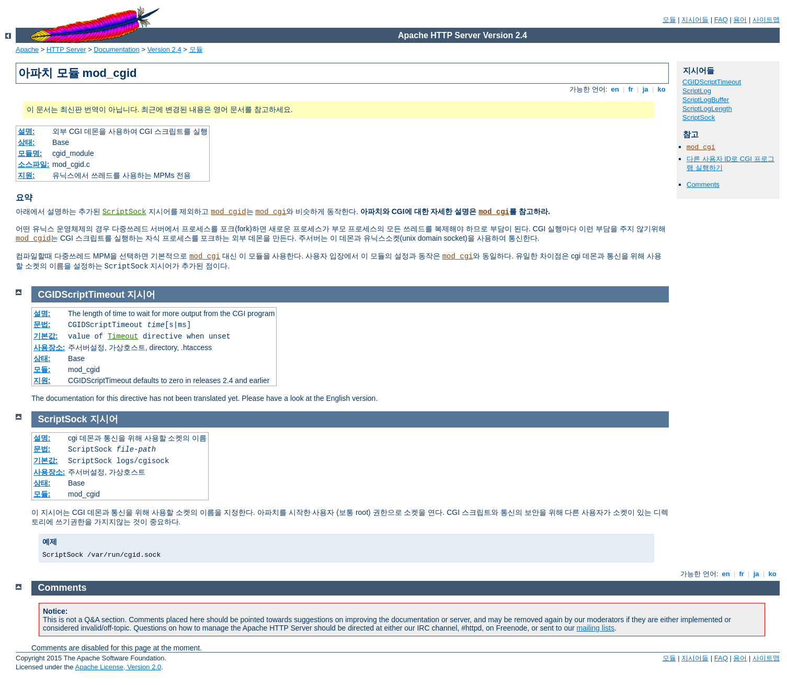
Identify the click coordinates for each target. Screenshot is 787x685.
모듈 (669, 20)
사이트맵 (766, 20)
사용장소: (49, 347)
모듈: (42, 369)
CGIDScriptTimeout (711, 82)
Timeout (123, 336)
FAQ (721, 20)
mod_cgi (270, 212)
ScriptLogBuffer (705, 100)
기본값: (45, 336)
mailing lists (595, 628)
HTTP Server (66, 49)
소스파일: (34, 164)
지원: (26, 175)
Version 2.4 (164, 49)
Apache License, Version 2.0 (118, 667)
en (615, 89)
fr (630, 89)
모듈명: (30, 153)
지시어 (141, 294)
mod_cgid (228, 212)
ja (645, 89)
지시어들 (695, 20)
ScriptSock (124, 212)
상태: (26, 142)
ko (661, 89)
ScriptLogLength (707, 109)
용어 (740, 20)
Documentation (116, 49)
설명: (26, 131)
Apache (27, 49)
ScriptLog (696, 91)
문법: (42, 324)
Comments (703, 184)
